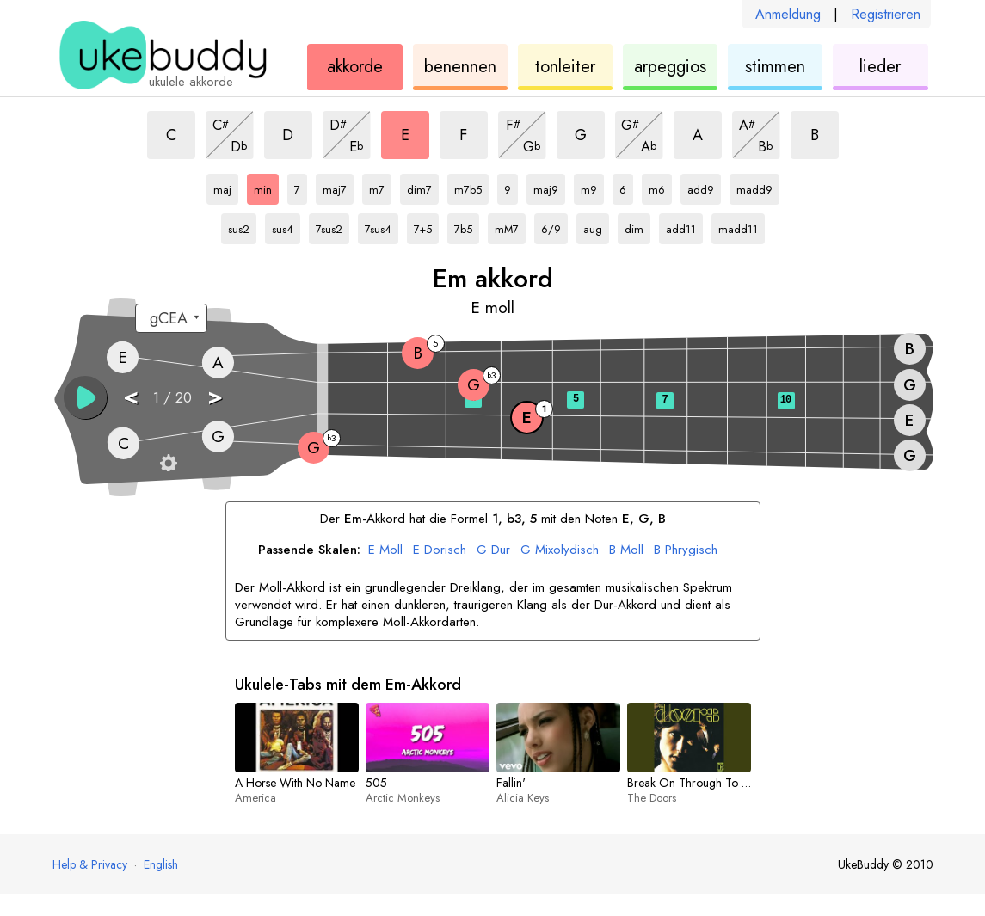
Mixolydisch (559, 550)
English (161, 864)
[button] (85, 397)
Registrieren (885, 14)
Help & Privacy (89, 864)
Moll (385, 550)
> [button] (215, 396)
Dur (493, 550)
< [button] (131, 396)
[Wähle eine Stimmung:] (171, 318)
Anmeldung (788, 14)
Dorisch (439, 550)
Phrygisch (685, 550)
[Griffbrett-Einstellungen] (169, 463)
